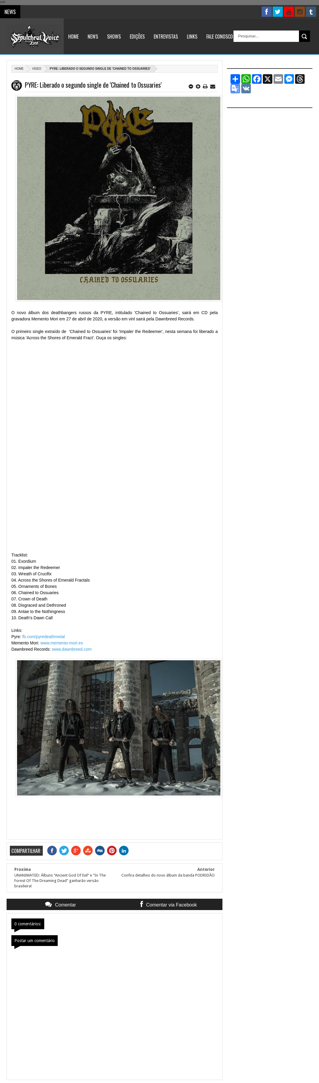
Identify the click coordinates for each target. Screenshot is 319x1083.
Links (192, 36)
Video (36, 68)
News (93, 36)
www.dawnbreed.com (71, 649)
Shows (114, 36)
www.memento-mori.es (61, 643)
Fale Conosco (219, 36)
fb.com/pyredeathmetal (43, 636)
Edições (137, 36)
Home (73, 36)
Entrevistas (166, 36)
